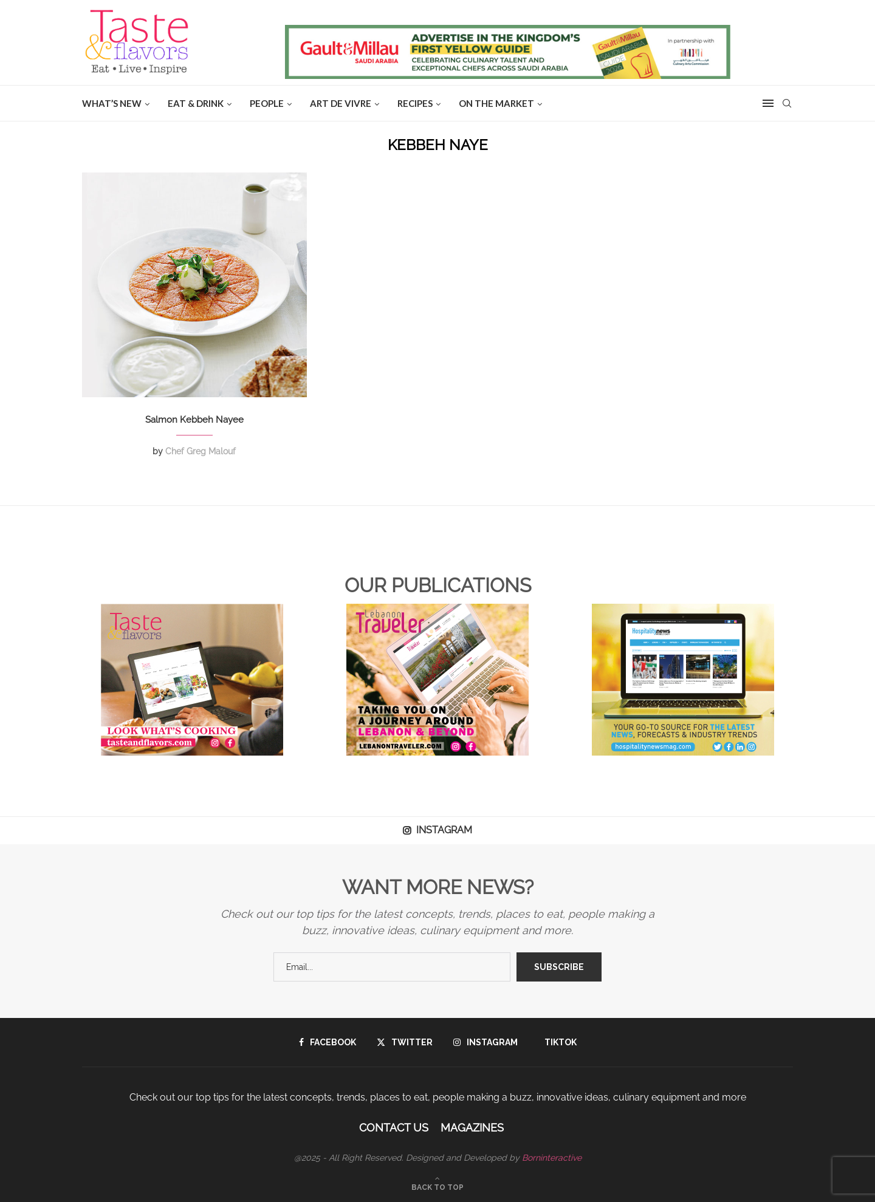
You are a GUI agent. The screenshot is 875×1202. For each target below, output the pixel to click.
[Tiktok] (557, 1042)
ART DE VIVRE (340, 103)
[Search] (787, 103)
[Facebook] (327, 1042)
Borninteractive (552, 1158)
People (267, 103)
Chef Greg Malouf (200, 451)
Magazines (472, 1127)
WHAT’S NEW (112, 103)
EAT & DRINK (196, 103)
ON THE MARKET (496, 103)
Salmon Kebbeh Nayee (194, 419)
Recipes (415, 103)
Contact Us (393, 1127)
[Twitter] (405, 1042)
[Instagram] (485, 1042)
